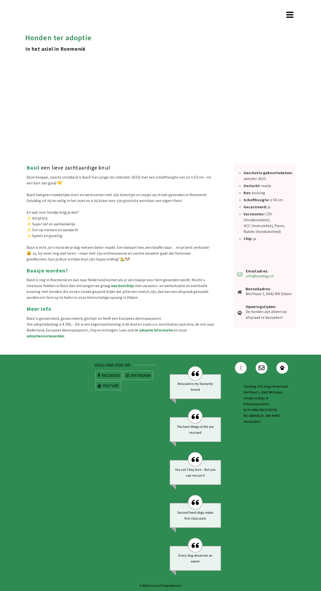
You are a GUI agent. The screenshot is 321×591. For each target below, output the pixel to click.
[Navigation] (290, 14)
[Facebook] (108, 375)
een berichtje (122, 285)
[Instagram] (138, 375)
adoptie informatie (156, 330)
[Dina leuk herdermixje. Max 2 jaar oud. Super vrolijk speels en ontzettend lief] (122, 303)
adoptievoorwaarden (45, 335)
